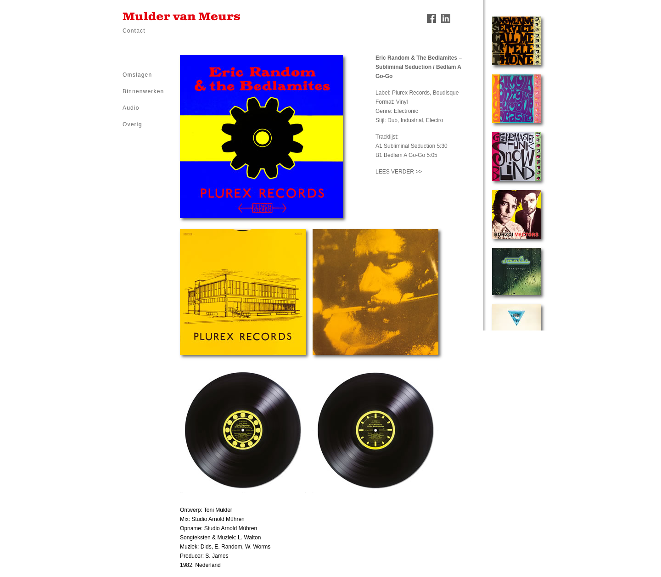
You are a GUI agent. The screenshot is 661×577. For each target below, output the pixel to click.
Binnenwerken (143, 91)
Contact (134, 31)
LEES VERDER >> (398, 171)
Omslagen (137, 75)
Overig (132, 124)
